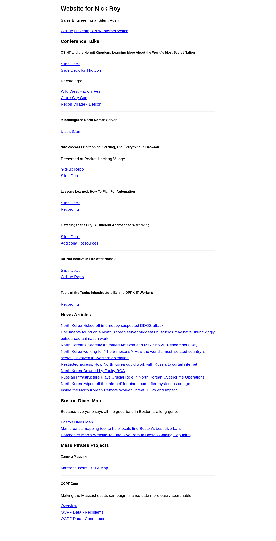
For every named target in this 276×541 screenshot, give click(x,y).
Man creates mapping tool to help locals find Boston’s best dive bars (121, 428)
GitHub (67, 31)
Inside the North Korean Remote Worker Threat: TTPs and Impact (119, 390)
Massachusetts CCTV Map (84, 468)
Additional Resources (79, 243)
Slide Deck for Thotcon (81, 70)
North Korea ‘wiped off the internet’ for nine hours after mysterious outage (125, 383)
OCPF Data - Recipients (82, 512)
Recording (70, 209)
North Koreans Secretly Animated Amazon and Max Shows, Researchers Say (129, 345)
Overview (69, 506)
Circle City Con (74, 98)
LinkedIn (81, 31)
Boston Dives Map (77, 422)
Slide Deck (70, 64)
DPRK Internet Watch (109, 31)
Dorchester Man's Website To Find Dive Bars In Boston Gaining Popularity (126, 435)
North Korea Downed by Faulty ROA (93, 371)
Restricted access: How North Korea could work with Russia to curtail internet (129, 364)
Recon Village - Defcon (81, 104)
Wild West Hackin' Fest (81, 91)
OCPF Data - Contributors (84, 518)
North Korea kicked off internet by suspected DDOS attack (112, 325)
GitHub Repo (72, 169)
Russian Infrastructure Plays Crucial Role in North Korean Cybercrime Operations (133, 377)
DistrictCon (70, 131)
